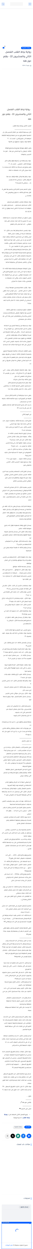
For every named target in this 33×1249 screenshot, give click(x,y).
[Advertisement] (16, 28)
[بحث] (3, 4)
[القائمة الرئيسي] (30, 4)
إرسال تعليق (24, 1207)
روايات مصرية (26, 48)
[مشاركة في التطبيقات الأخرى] (7, 1136)
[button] (23, 1136)
